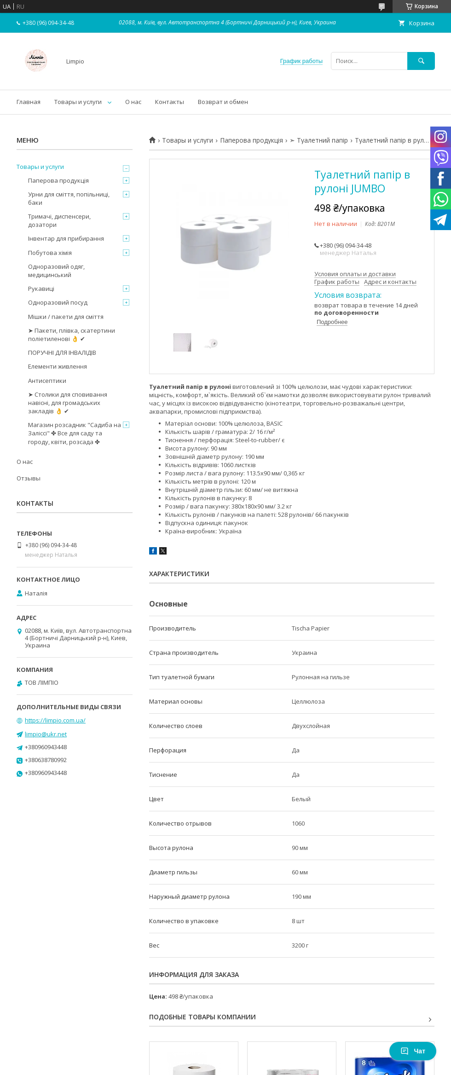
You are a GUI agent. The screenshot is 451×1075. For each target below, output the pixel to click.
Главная (28, 102)
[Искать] (421, 61)
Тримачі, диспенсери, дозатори (59, 220)
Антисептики (47, 380)
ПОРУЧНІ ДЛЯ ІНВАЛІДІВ (62, 352)
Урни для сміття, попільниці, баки (69, 198)
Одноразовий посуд (57, 302)
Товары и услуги (78, 102)
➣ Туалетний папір (318, 140)
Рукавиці (41, 288)
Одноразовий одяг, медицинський (56, 270)
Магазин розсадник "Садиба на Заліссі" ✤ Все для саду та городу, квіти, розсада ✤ (74, 433)
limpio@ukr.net (46, 734)
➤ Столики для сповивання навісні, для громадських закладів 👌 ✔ (67, 402)
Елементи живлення (57, 366)
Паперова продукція (251, 140)
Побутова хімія (50, 253)
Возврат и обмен (223, 102)
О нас (133, 102)
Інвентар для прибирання (66, 238)
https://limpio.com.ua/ (55, 720)
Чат (412, 1051)
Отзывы (28, 478)
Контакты (169, 102)
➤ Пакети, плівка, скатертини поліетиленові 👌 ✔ (71, 334)
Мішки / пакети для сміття (66, 316)
